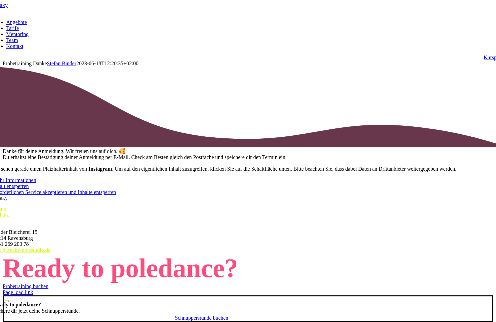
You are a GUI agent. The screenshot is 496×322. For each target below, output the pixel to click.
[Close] (6, 301)
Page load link (18, 292)
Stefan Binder (61, 63)
